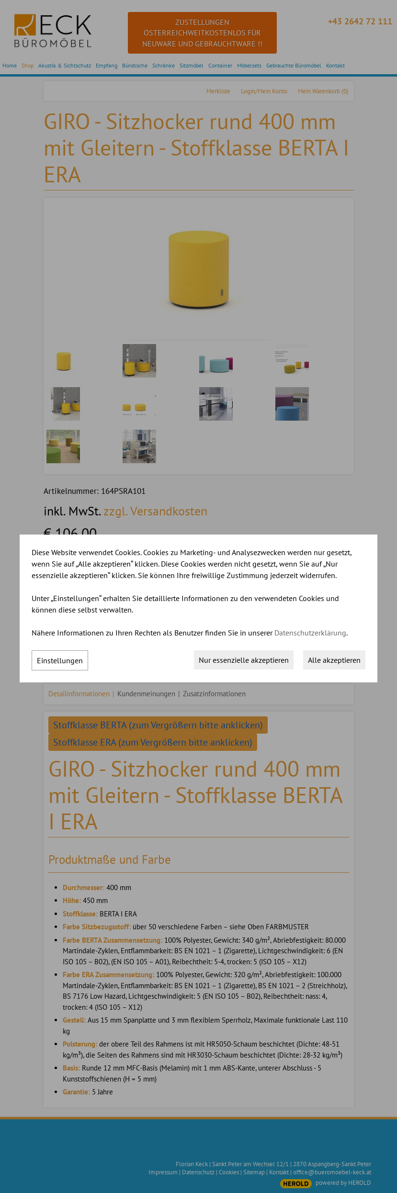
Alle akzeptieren (334, 660)
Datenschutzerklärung (310, 632)
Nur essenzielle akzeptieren (244, 660)
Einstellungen (60, 660)
